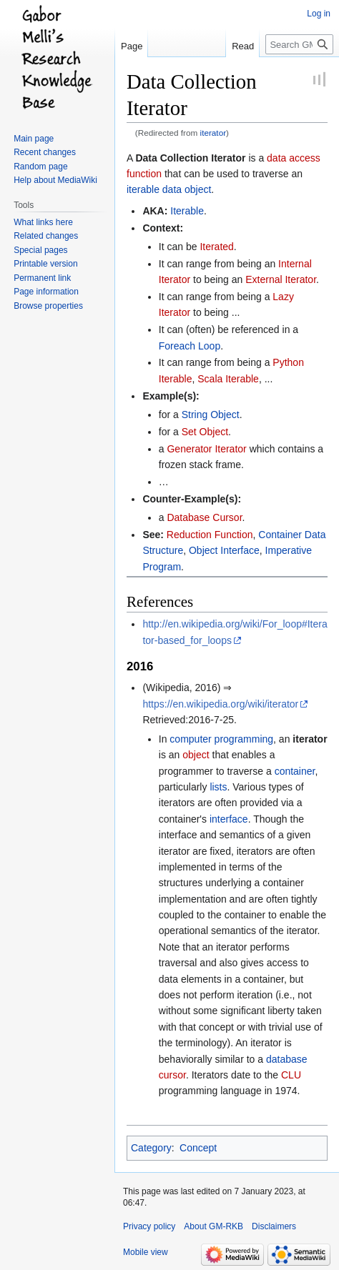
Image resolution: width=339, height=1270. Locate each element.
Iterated (216, 246)
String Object (211, 414)
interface (229, 819)
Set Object (205, 431)
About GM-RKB (213, 1226)
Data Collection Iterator (190, 158)
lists (218, 787)
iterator (213, 132)
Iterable (187, 211)
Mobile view (145, 1252)
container (295, 771)
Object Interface (224, 550)
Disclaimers (274, 1226)
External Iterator (280, 279)
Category (151, 1148)
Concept (198, 1148)
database (287, 1059)
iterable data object (169, 189)
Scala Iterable (228, 379)
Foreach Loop (189, 346)
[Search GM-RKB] (299, 44)
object (195, 754)
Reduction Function (210, 534)
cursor (172, 1075)
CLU (291, 1075)
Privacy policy (149, 1226)
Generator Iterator (206, 449)
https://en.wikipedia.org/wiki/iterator (220, 704)
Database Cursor (204, 517)
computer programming (221, 739)
